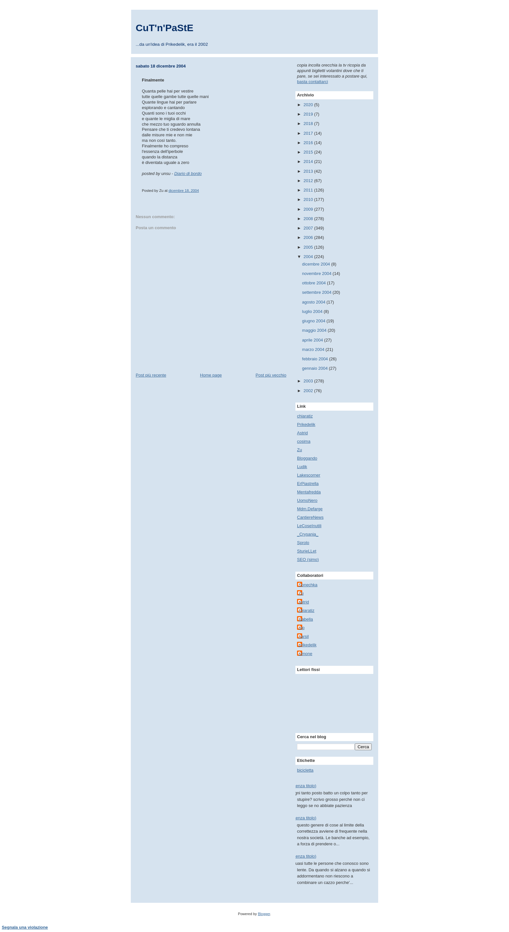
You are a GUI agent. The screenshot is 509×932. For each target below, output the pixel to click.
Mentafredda (309, 492)
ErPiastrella (307, 483)
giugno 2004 (314, 320)
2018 (309, 123)
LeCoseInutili (309, 525)
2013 (309, 171)
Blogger (264, 914)
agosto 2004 (314, 302)
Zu (299, 449)
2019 (309, 114)
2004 (309, 256)
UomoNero (307, 500)
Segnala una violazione (25, 927)
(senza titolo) (304, 785)
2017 (309, 133)
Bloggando (307, 458)
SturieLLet (306, 551)
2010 (309, 199)
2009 (309, 209)
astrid (304, 602)
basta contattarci (312, 81)
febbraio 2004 (315, 358)
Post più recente (151, 375)
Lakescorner (308, 475)
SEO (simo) (308, 559)
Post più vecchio (270, 375)
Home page (211, 375)
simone (305, 653)
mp (301, 627)
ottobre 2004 (314, 282)
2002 (309, 390)
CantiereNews (310, 517)
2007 (309, 228)
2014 (309, 161)
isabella (306, 619)
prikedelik (308, 644)
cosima (303, 441)
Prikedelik (306, 424)
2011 (309, 190)
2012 (309, 180)
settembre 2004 (317, 292)
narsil (304, 636)
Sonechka (308, 584)
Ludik (302, 466)
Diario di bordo (188, 173)
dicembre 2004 (316, 264)
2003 (309, 381)
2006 (309, 237)
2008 (309, 218)
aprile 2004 (313, 340)
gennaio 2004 (315, 368)
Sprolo (303, 542)
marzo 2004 (314, 349)
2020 (309, 104)
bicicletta (305, 770)
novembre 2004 (317, 273)
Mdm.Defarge (310, 508)
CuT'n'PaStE (164, 27)
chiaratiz (305, 416)
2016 (309, 142)
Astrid (302, 432)
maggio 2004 (315, 330)
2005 (309, 247)
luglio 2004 (313, 311)
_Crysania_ (307, 534)
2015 (309, 152)
